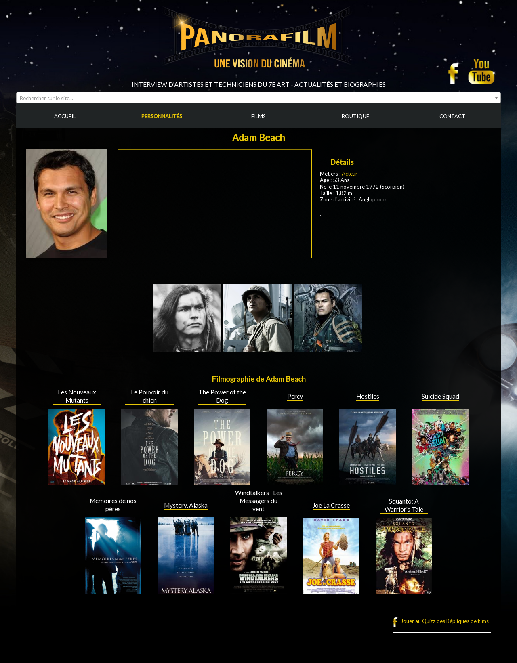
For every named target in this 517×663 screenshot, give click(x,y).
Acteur (349, 173)
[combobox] (258, 97)
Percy (295, 396)
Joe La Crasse (331, 505)
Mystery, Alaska (186, 505)
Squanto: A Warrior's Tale (404, 505)
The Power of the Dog (222, 396)
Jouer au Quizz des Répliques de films (445, 621)
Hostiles (367, 396)
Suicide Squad (440, 396)
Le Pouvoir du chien (149, 396)
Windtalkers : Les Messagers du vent (258, 500)
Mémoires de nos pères (113, 504)
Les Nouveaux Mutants (77, 396)
